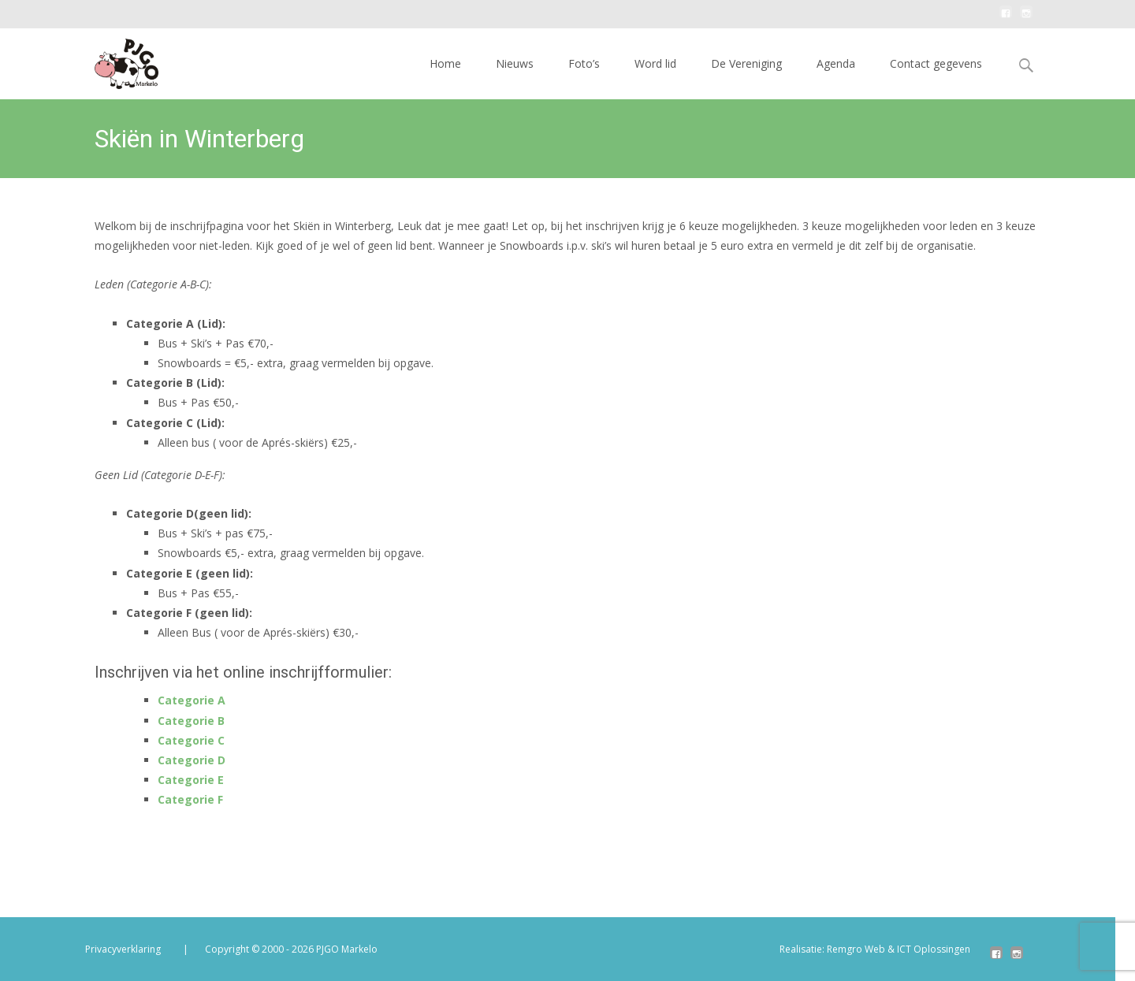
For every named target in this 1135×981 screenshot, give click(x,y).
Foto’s (584, 63)
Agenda (836, 63)
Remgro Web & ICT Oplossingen (898, 949)
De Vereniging (746, 63)
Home (445, 63)
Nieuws (515, 63)
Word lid (655, 63)
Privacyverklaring (123, 949)
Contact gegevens (936, 63)
